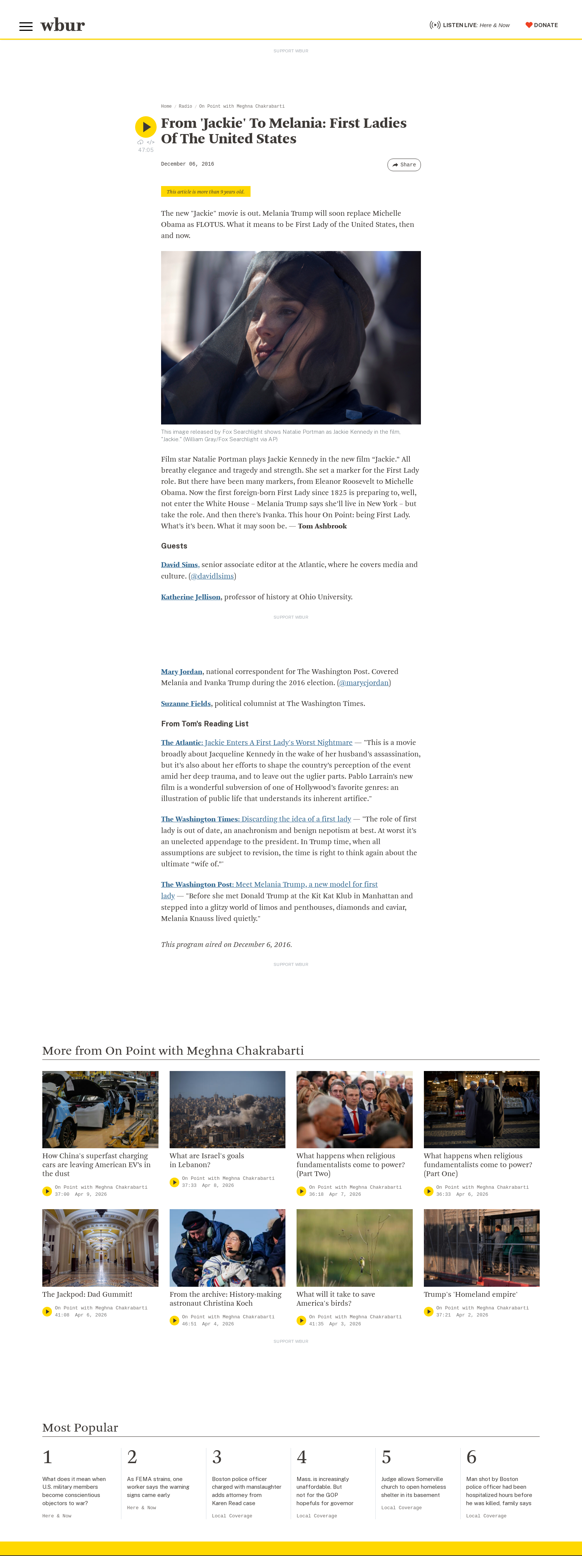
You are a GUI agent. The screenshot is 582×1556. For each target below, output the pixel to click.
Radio (185, 106)
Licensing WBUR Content (204, 1472)
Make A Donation (338, 1364)
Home (166, 106)
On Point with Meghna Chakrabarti (242, 106)
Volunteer (327, 1376)
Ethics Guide (185, 1460)
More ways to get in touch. (65, 1422)
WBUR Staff (184, 1448)
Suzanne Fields (186, 702)
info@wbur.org (44, 1379)
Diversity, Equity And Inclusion (211, 1388)
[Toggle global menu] (26, 26)
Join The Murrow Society (349, 1424)
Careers (178, 1436)
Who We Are (184, 1364)
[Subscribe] (351, 1518)
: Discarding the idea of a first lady (256, 817)
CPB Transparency (194, 1424)
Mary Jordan (181, 671)
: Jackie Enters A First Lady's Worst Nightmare (257, 741)
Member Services (339, 1388)
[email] (279, 1518)
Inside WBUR (185, 1376)
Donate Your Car (337, 1412)
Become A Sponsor (341, 1436)
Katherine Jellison (190, 596)
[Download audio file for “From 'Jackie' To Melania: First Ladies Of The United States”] (140, 142)
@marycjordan (364, 682)
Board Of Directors (194, 1400)
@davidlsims (212, 576)
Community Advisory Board (206, 1412)
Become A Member (341, 1400)
